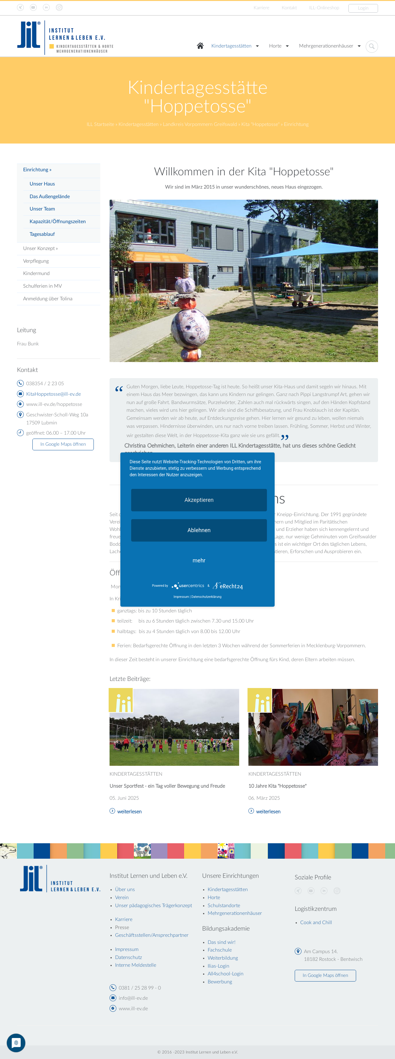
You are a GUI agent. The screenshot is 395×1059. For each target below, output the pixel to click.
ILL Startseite (100, 124)
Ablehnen (198, 530)
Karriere (261, 8)
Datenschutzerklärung (206, 596)
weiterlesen (129, 811)
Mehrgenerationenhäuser (326, 46)
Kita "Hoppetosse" (260, 124)
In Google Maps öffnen (63, 444)
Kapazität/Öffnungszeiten (58, 221)
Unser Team (42, 208)
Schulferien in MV (42, 286)
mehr (199, 560)
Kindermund (36, 273)
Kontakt (289, 8)
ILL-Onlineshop (324, 8)
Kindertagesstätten (231, 46)
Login (363, 8)
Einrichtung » (37, 169)
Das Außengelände (50, 196)
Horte (275, 46)
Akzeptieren (199, 499)
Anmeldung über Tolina (48, 298)
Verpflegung (36, 261)
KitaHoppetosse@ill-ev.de (53, 394)
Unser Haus (42, 183)
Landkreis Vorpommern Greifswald (200, 124)
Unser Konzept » (40, 248)
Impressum (181, 596)
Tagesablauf (42, 234)
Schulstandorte (224, 905)
